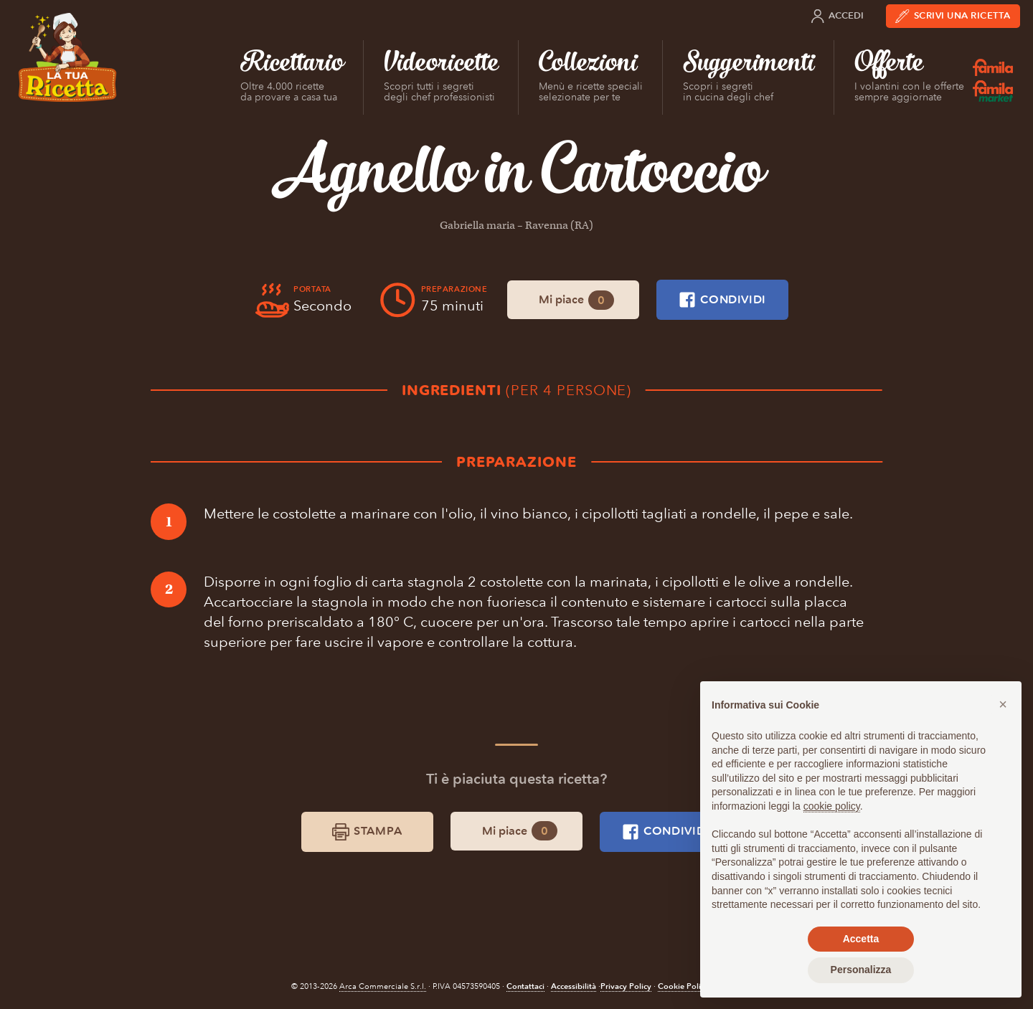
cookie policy (831, 806)
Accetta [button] (861, 938)
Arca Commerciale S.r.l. (382, 986)
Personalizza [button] (861, 969)
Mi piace (576, 300)
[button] (1002, 704)
